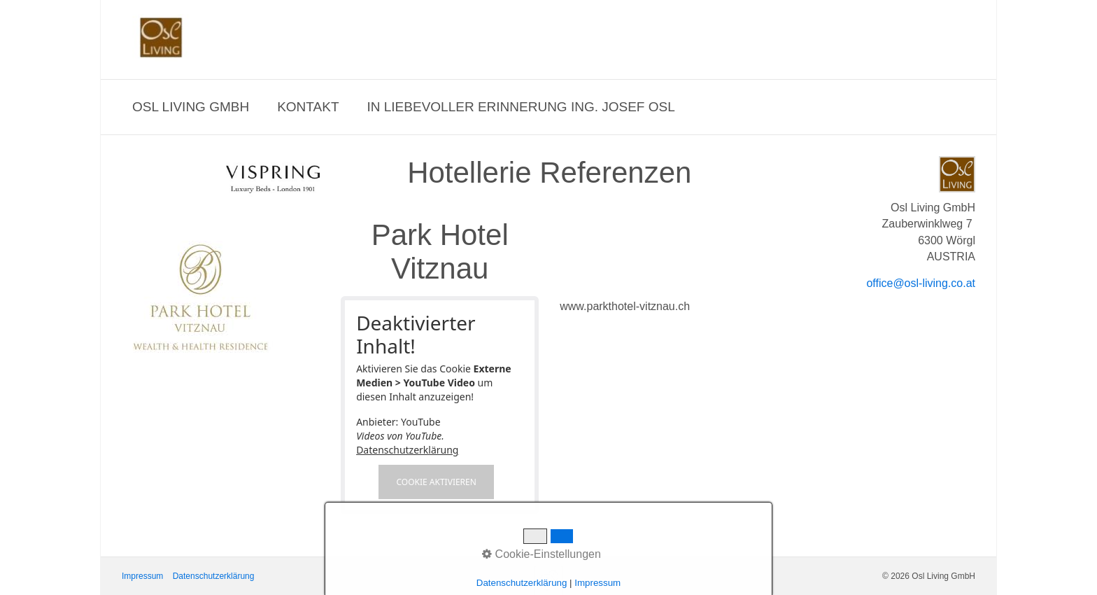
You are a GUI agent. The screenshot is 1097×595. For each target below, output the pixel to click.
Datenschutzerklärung (407, 449)
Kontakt (308, 106)
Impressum (142, 576)
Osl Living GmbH (190, 106)
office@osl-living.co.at (920, 283)
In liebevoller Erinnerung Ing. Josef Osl (521, 106)
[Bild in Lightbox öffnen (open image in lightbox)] (200, 297)
